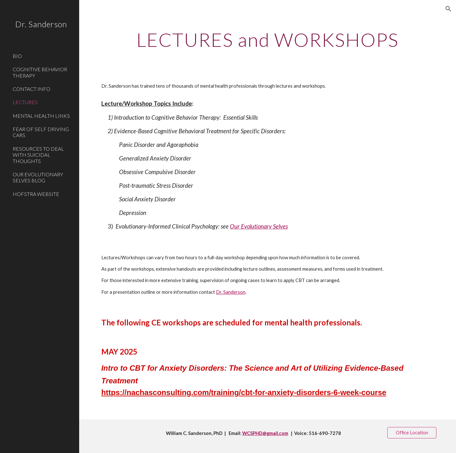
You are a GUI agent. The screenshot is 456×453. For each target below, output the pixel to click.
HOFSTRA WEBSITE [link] (36, 194)
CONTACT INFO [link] (31, 89)
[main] (268, 40)
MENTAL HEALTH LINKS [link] (41, 116)
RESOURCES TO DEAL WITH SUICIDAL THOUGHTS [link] (38, 155)
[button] (448, 8)
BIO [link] (17, 56)
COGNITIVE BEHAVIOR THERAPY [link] (40, 72)
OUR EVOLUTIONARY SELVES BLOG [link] (38, 177)
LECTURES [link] (25, 102)
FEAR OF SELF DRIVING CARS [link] (41, 132)
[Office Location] (412, 432)
